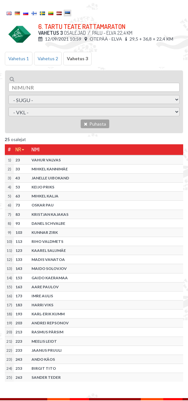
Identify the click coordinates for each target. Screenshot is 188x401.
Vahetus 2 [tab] (48, 58)
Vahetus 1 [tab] (18, 58)
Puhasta (95, 124)
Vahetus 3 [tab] (77, 58)
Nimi (35, 149)
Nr (18, 149)
